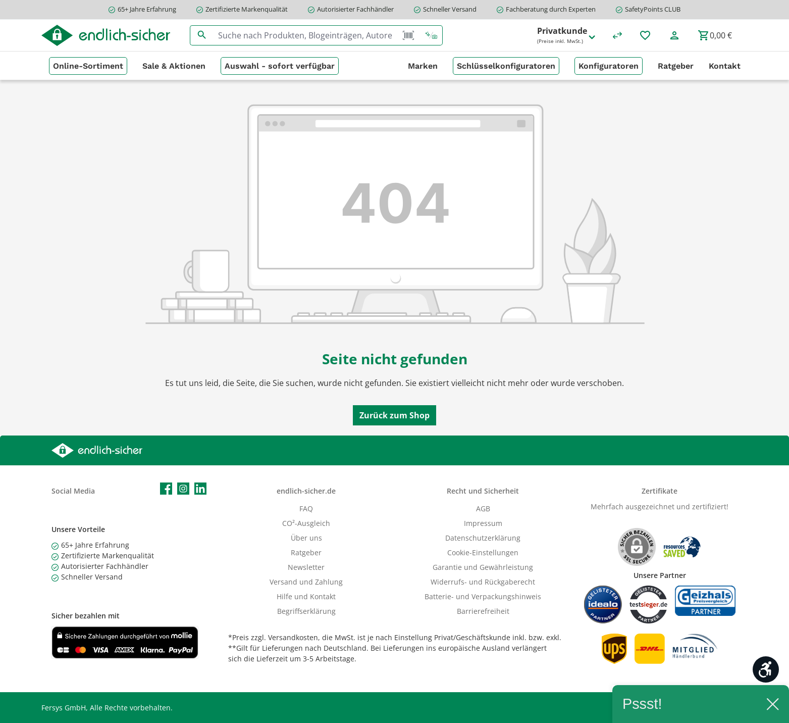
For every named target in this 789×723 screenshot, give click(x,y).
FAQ (306, 508)
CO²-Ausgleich (306, 523)
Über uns (306, 538)
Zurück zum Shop (394, 415)
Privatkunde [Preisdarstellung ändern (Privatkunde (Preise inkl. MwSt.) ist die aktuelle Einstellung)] (567, 35)
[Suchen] (202, 35)
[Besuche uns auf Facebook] (166, 488)
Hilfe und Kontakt (306, 596)
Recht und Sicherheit (483, 491)
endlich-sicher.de (306, 491)
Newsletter (306, 567)
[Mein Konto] (674, 35)
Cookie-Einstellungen (482, 552)
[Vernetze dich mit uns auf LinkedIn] (200, 488)
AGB (483, 508)
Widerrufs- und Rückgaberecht (483, 582)
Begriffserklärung (306, 611)
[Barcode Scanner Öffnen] (408, 35)
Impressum (483, 523)
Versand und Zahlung (306, 582)
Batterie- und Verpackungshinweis (483, 596)
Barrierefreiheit (483, 611)
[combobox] (305, 35)
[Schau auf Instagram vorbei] (183, 488)
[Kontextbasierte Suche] (431, 35)
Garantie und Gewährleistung (483, 567)
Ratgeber (306, 552)
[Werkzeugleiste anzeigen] (766, 669)
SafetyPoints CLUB (652, 9)
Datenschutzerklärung (482, 538)
